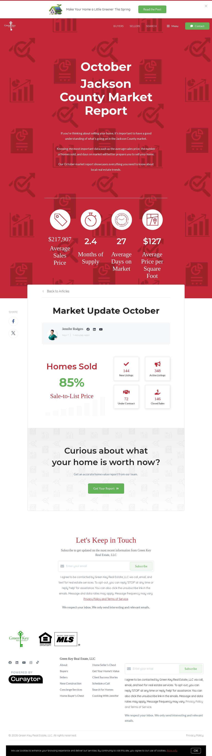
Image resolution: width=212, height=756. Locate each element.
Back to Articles (58, 291)
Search (151, 26)
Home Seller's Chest (104, 664)
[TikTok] (37, 663)
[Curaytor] (26, 682)
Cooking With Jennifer (105, 695)
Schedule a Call (101, 683)
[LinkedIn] (17, 663)
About (63, 664)
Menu (172, 26)
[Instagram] (31, 663)
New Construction (70, 683)
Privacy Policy (194, 735)
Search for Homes (102, 689)
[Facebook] (10, 663)
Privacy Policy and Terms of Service (106, 599)
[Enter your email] (97, 566)
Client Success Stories (105, 677)
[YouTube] (24, 663)
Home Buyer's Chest (72, 695)
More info (172, 750)
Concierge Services (71, 689)
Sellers (135, 26)
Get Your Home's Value (105, 671)
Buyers (118, 26)
